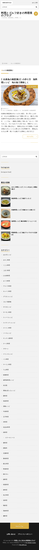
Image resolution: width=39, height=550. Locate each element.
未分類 (5, 385)
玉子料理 (6, 416)
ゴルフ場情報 (7, 302)
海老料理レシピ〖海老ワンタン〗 (21, 198)
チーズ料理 (6, 343)
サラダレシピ (7, 307)
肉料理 (5, 432)
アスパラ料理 (7, 286)
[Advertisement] (19, 40)
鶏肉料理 (6, 511)
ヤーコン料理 (7, 364)
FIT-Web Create (30, 542)
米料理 (5, 422)
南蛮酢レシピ (17, 110)
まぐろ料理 (6, 281)
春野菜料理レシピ (8, 380)
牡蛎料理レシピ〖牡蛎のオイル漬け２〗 (23, 210)
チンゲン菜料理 (8, 338)
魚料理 (5, 500)
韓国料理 (6, 484)
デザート (6, 349)
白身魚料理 (32, 110)
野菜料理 (6, 469)
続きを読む (30, 136)
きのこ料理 (6, 260)
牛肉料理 (6, 411)
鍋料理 (5, 479)
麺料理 (5, 516)
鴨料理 (5, 505)
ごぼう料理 (6, 270)
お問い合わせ (11, 534)
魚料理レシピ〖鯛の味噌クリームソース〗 (24, 221)
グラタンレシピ (8, 296)
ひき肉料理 (6, 275)
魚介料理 (33, 86)
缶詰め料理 (6, 427)
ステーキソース (10, 437)
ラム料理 (6, 369)
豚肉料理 (6, 458)
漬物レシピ (6, 406)
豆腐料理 (6, 453)
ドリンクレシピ (8, 354)
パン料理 (6, 359)
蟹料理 (5, 443)
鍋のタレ (6, 474)
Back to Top (19, 526)
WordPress (23, 545)
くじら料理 (6, 265)
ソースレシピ (7, 333)
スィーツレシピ (8, 317)
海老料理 (6, 401)
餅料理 (5, 490)
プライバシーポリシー (25, 534)
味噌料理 (6, 375)
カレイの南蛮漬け (8, 110)
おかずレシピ (7, 255)
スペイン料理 (7, 328)
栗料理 (5, 396)
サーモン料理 (7, 312)
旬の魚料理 (25, 110)
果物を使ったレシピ (9, 390)
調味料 (5, 448)
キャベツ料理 (7, 291)
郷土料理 (6, 463)
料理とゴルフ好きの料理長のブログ (16, 14)
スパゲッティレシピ (9, 322)
